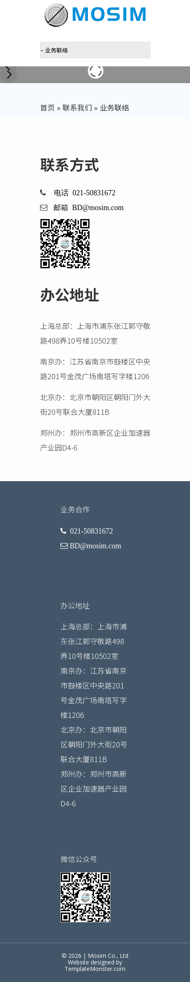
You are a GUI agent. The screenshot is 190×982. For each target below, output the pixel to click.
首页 (47, 108)
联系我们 (77, 108)
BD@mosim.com (98, 207)
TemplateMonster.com (95, 969)
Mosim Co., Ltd (108, 955)
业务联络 (114, 108)
